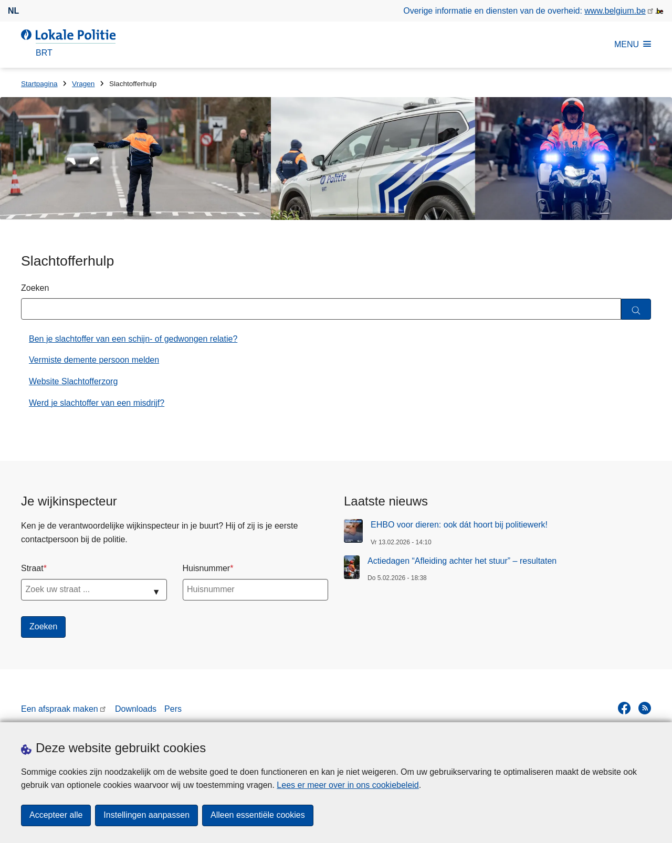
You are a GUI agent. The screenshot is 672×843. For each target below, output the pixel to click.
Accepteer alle (55, 815)
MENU (632, 44)
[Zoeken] (636, 309)
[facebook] (624, 708)
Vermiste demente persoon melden (94, 359)
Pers (173, 708)
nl (13, 10)
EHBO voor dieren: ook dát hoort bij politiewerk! (459, 524)
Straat (32, 568)
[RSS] (644, 708)
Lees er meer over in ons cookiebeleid (347, 785)
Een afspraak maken (59, 708)
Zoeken (35, 287)
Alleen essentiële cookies (258, 815)
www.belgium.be (615, 10)
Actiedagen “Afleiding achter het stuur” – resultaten (462, 560)
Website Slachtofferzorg (73, 381)
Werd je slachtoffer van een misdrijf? (96, 402)
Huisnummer (206, 568)
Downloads (135, 708)
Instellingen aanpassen (146, 815)
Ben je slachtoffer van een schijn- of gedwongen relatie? (133, 338)
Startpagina (39, 84)
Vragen (83, 84)
